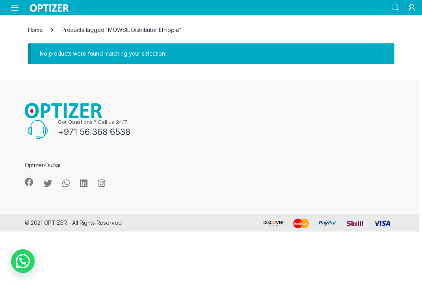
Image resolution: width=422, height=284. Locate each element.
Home (35, 29)
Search (395, 7)
